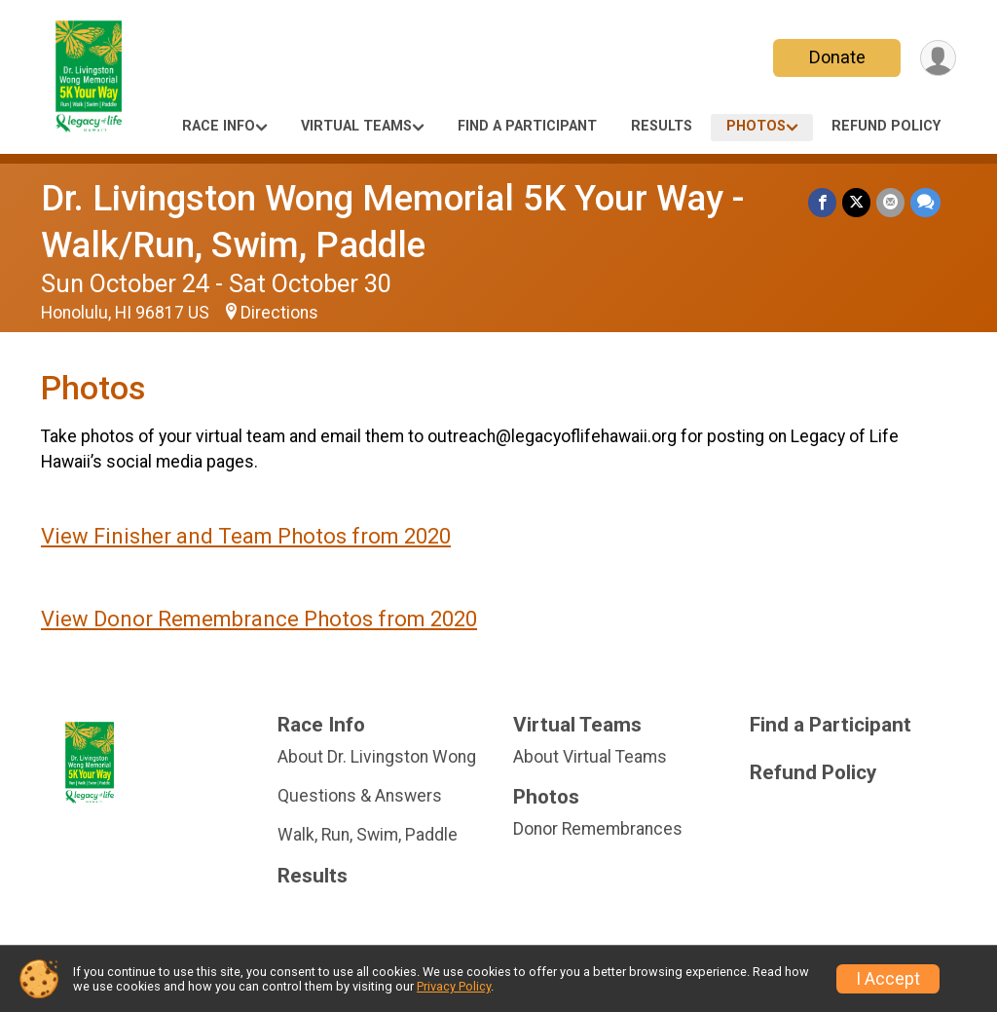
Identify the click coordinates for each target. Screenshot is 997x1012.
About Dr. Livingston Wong (376, 757)
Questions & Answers (359, 796)
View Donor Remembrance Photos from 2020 (259, 619)
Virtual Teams (356, 126)
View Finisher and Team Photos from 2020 (246, 536)
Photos (756, 126)
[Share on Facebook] (822, 202)
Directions (279, 312)
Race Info (218, 126)
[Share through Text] (925, 202)
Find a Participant (527, 126)
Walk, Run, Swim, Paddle (367, 834)
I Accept (888, 979)
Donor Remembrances (598, 829)
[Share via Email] (890, 202)
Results (661, 126)
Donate (837, 57)
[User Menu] (938, 58)
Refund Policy (886, 126)
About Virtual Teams (590, 757)
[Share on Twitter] (856, 202)
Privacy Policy (454, 986)
